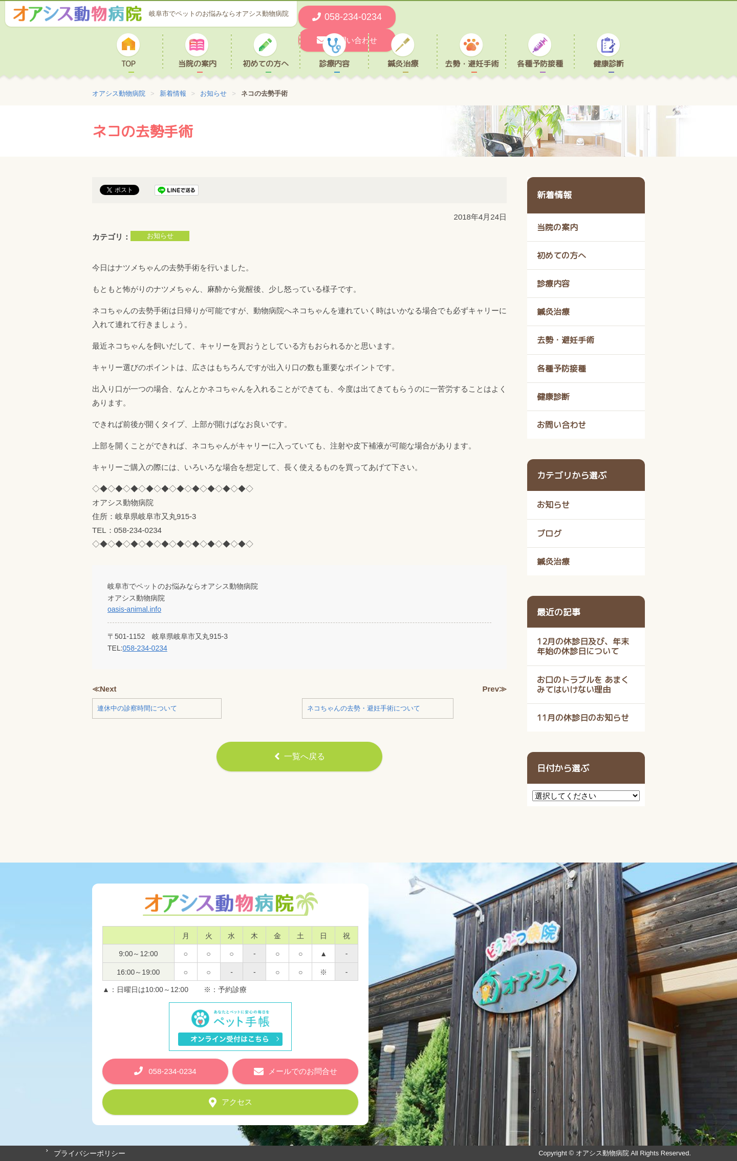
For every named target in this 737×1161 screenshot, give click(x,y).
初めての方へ (266, 63)
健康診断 (608, 63)
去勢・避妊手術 (471, 63)
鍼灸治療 (402, 63)
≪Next (104, 688)
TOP (128, 63)
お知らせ (160, 236)
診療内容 (334, 63)
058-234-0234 (145, 648)
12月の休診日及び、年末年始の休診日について (583, 646)
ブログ (549, 533)
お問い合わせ (561, 425)
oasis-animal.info (134, 609)
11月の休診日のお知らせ (583, 717)
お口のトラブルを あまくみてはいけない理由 (583, 684)
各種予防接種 (540, 63)
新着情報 (554, 195)
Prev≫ (494, 688)
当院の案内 (197, 63)
